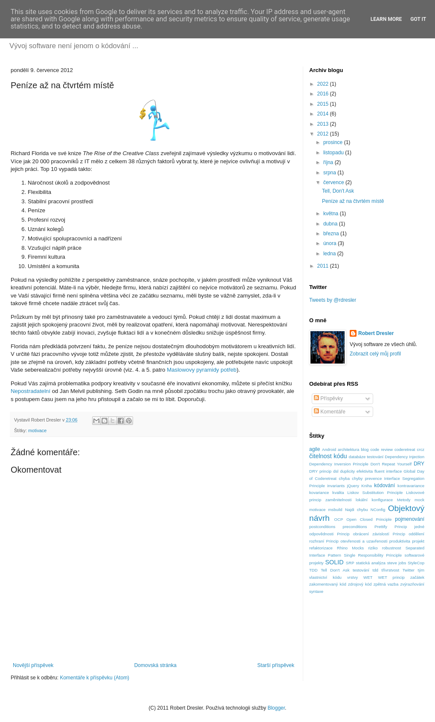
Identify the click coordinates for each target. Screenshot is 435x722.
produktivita (399, 541)
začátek (417, 577)
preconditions (355, 526)
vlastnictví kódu (325, 577)
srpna (330, 173)
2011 (323, 266)
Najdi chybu (356, 509)
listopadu (334, 153)
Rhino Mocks (350, 548)
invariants (336, 485)
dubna (331, 224)
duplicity (347, 471)
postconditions (322, 526)
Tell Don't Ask (335, 570)
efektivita (365, 471)
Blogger (276, 708)
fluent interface (388, 471)
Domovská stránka (155, 665)
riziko (372, 548)
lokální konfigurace (374, 499)
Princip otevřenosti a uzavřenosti (357, 541)
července (334, 182)
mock (419, 499)
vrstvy (352, 577)
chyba (344, 478)
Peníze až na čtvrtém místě (353, 201)
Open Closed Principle (369, 519)
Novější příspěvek (33, 665)
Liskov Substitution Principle (375, 492)
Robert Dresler (376, 333)
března (331, 234)
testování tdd (365, 570)
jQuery (353, 485)
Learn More (386, 19)
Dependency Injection (404, 456)
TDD (313, 570)
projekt (418, 541)
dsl (335, 471)
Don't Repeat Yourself (391, 464)
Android (329, 449)
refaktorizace (321, 548)
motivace (37, 430)
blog (364, 449)
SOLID (334, 562)
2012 (323, 134)
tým (421, 570)
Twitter (409, 570)
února (330, 243)
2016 (323, 94)
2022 (323, 84)
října (329, 162)
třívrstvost (391, 570)
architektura (348, 449)
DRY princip (320, 471)
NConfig (378, 509)
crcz (420, 449)
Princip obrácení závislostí (363, 533)
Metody (403, 499)
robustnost (391, 548)
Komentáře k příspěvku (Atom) (94, 678)
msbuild (335, 509)
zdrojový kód (359, 584)
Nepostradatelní (30, 391)
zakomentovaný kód (327, 584)
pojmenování (409, 519)
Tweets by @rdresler (332, 300)
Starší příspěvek (275, 665)
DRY (419, 464)
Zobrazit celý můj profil (375, 354)
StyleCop (416, 562)
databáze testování (366, 456)
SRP (350, 562)
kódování (384, 485)
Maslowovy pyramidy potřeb (201, 370)
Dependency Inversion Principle (338, 464)
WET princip (391, 577)
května (331, 214)
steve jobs (396, 562)
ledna (330, 254)
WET (367, 577)
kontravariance (410, 485)
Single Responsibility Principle (373, 555)
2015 (323, 104)
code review (381, 449)
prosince (333, 142)
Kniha (366, 485)
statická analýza (370, 562)
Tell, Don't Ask (338, 191)
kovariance (319, 492)
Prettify (380, 526)
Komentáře (329, 412)
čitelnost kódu (328, 456)
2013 (323, 124)
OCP (338, 519)
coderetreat (404, 449)
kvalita (338, 492)
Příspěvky (328, 398)
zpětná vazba (386, 584)
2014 (323, 114)
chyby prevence (367, 478)
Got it (418, 19)
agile (314, 449)
